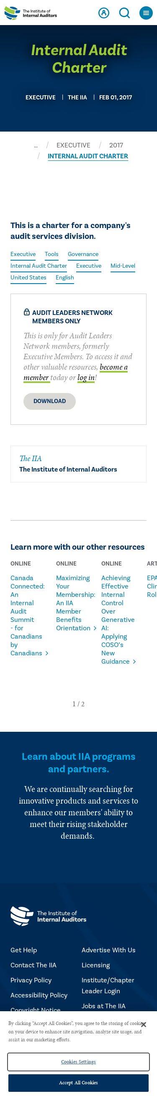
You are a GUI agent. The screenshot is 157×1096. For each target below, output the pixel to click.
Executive (23, 254)
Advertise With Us (109, 950)
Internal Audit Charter (38, 266)
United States (28, 278)
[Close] (143, 1024)
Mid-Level (123, 266)
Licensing (96, 965)
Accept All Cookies (78, 1082)
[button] (74, 704)
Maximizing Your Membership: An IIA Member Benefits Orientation (68, 603)
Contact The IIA (33, 965)
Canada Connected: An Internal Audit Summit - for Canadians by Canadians (22, 615)
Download (49, 401)
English (65, 278)
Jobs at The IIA (104, 1006)
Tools (52, 254)
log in (86, 377)
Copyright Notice (35, 1010)
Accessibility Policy (38, 995)
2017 (116, 145)
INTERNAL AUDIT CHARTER (88, 156)
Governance (83, 254)
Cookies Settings (78, 1062)
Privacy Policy (30, 980)
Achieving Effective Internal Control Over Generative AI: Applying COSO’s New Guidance (113, 620)
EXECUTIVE (73, 145)
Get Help (23, 950)
